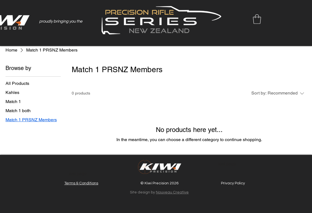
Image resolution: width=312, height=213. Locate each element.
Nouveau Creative (172, 192)
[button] (257, 19)
